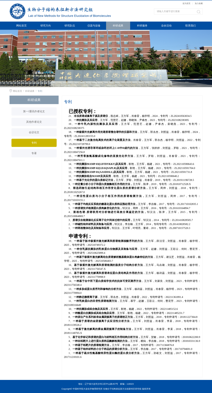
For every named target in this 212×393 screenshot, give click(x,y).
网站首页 (21, 25)
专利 (40, 91)
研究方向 (45, 25)
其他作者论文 (34, 121)
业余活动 (166, 25)
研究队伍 (70, 25)
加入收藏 (199, 3)
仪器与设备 (94, 25)
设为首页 (186, 3)
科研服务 (142, 25)
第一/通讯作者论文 (34, 111)
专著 (34, 153)
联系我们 (190, 25)
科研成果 (118, 25)
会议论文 (34, 132)
